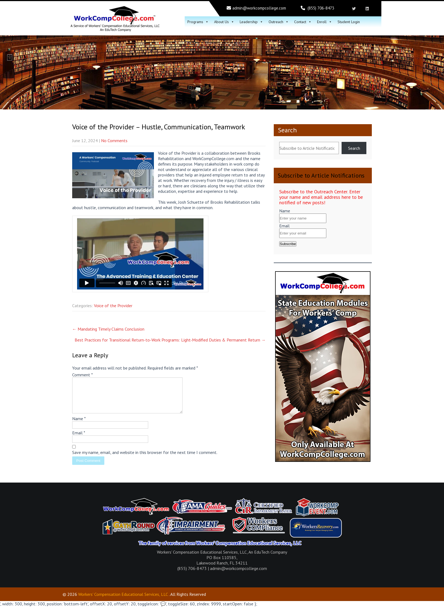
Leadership (251, 21)
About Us (224, 21)
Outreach (279, 21)
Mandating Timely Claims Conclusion (108, 329)
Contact (303, 21)
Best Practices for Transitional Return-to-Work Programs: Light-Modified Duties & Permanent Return (170, 340)
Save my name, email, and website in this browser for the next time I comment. (144, 459)
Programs (198, 21)
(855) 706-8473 (321, 8)
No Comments (114, 140)
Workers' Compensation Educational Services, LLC (123, 600)
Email (78, 439)
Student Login (348, 21)
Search (287, 130)
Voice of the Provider (113, 305)
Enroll (324, 21)
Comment (82, 374)
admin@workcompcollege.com (259, 8)
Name (79, 425)
